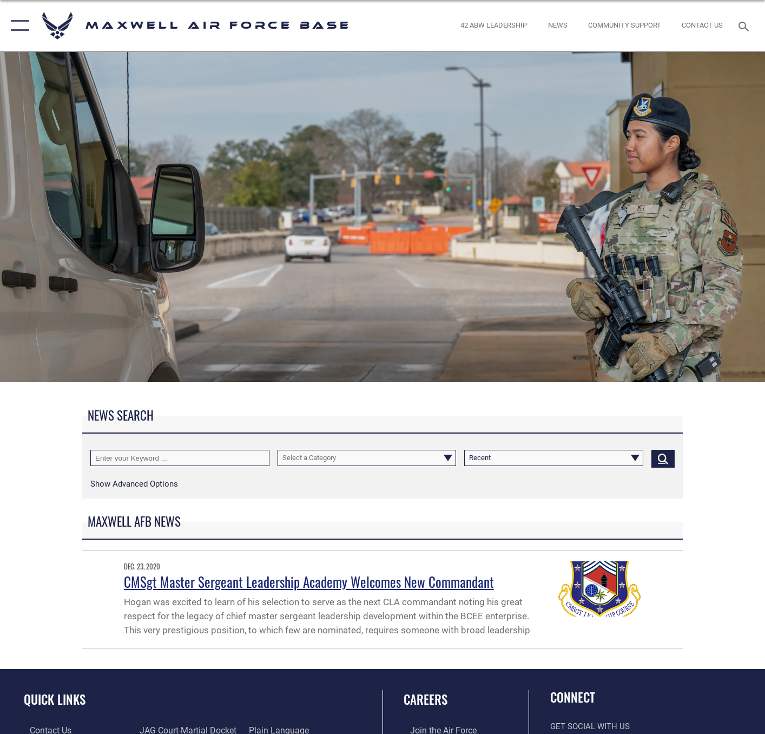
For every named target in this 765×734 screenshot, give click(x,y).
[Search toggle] (745, 25)
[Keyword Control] (179, 458)
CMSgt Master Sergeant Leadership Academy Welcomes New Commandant (309, 582)
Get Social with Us (590, 726)
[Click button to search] (663, 458)
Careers (425, 699)
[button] (17, 25)
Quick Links (54, 699)
